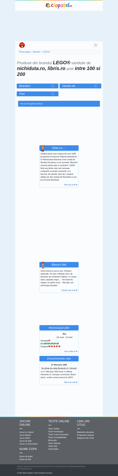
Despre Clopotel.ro (23, 466)
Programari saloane (85, 435)
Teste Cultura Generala (58, 434)
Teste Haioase (54, 443)
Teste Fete (52, 446)
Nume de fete (25, 459)
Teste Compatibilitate (57, 437)
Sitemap (29, 469)
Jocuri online (24, 423)
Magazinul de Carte (85, 438)
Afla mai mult (70, 185)
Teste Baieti (53, 449)
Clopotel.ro (59, 5)
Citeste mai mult (69, 290)
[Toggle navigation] (95, 45)
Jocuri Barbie (25, 435)
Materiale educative (85, 432)
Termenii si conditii (52, 466)
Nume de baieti (26, 456)
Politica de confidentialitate (69, 466)
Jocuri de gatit (25, 441)
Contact (42, 466)
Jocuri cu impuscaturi (28, 444)
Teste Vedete (54, 429)
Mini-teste (52, 440)
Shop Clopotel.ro (22, 45)
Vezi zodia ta (70, 351)
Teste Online (58, 421)
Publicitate (34, 466)
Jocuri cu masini (26, 432)
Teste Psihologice (56, 432)
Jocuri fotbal (24, 438)
